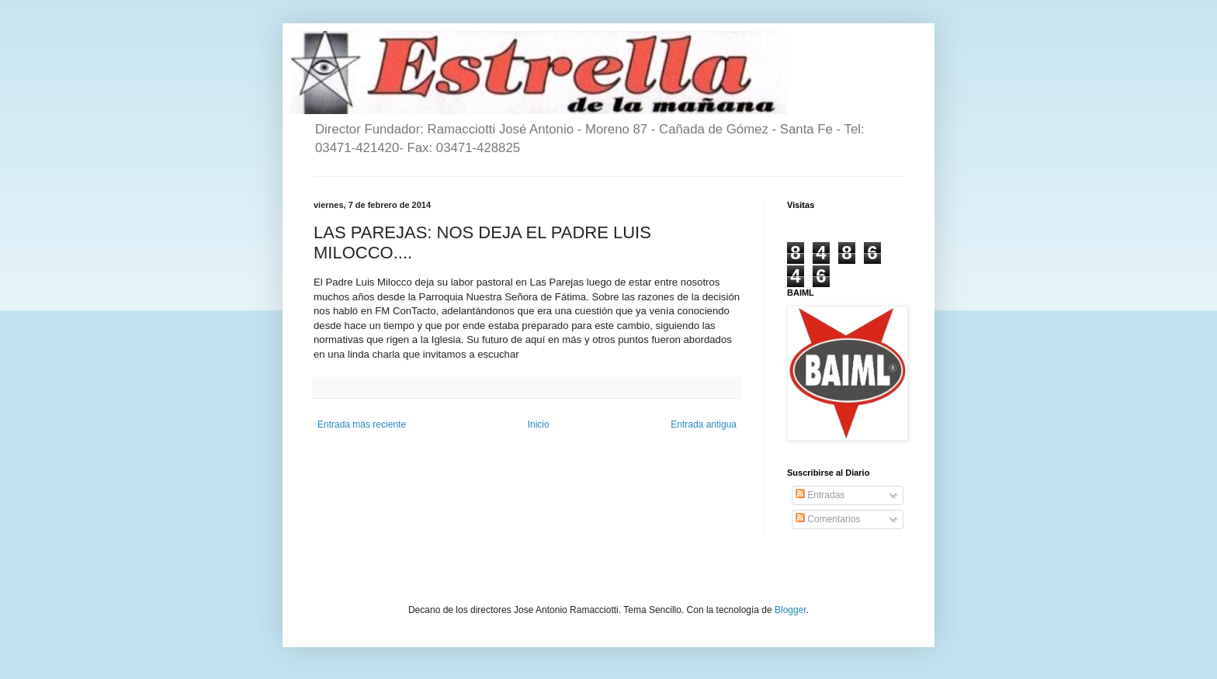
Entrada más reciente (361, 424)
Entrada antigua (704, 424)
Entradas (820, 495)
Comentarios (828, 519)
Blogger (790, 610)
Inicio (539, 424)
